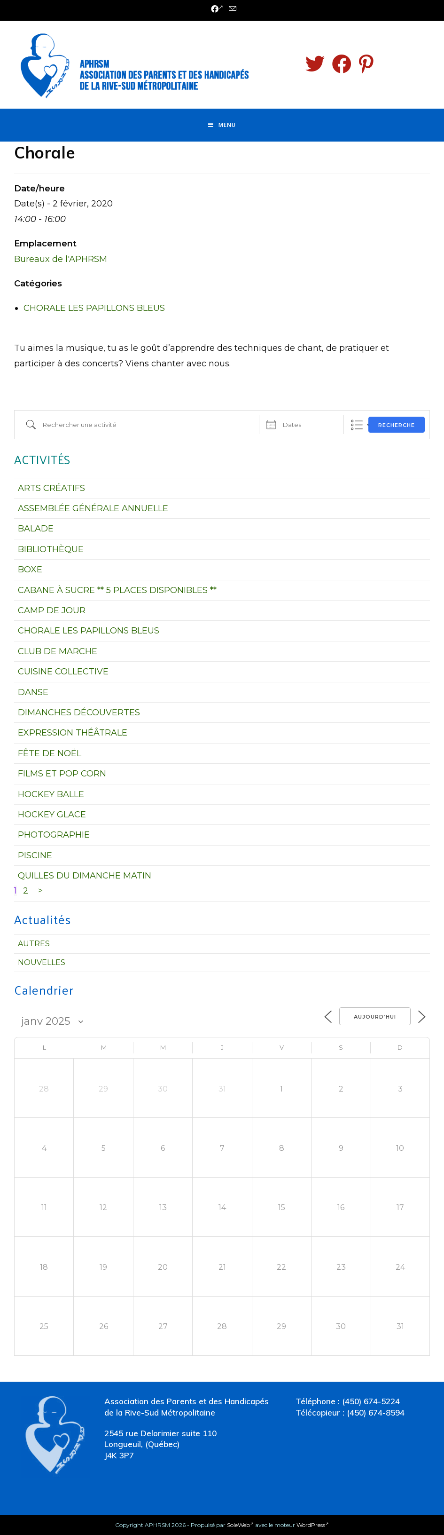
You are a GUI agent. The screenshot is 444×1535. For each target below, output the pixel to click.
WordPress (312, 1524)
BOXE (30, 569)
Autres (34, 943)
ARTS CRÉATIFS (51, 488)
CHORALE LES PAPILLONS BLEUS (94, 308)
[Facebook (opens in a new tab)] (217, 9)
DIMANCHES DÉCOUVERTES (79, 712)
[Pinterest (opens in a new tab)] (366, 64)
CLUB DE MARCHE (57, 651)
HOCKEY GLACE (52, 814)
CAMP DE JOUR (52, 610)
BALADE (36, 528)
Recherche (396, 425)
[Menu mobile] (222, 125)
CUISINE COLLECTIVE (63, 671)
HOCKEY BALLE (51, 794)
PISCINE (35, 855)
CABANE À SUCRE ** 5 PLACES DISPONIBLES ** (117, 590)
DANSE (33, 692)
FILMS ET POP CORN (62, 773)
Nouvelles (41, 962)
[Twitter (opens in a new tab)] (315, 64)
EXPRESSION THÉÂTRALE (72, 733)
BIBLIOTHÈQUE (51, 549)
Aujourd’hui (375, 1016)
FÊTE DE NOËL (49, 753)
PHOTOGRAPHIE (54, 835)
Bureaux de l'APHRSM (60, 259)
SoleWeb (240, 1524)
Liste (357, 425)
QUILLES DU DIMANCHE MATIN (84, 875)
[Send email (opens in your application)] (231, 9)
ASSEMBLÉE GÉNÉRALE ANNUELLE (93, 508)
